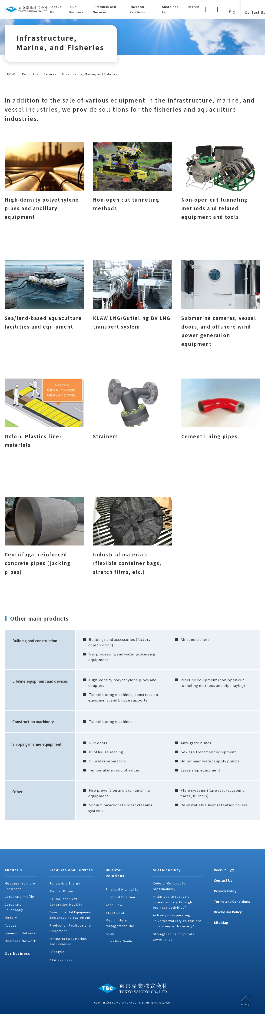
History (11, 917)
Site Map (221, 922)
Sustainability (167, 870)
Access (11, 925)
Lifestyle (57, 951)
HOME (11, 74)
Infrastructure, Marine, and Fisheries (69, 941)
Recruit (220, 870)
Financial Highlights (122, 889)
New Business (61, 959)
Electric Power (62, 891)
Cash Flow (114, 904)
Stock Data (115, 912)
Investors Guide (119, 941)
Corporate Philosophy (14, 907)
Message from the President (20, 886)
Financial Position (120, 897)
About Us (13, 870)
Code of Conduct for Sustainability (170, 886)
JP (230, 10)
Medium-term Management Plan (120, 923)
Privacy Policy (225, 891)
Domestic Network (20, 933)
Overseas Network (20, 941)
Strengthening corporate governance (174, 936)
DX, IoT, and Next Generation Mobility (66, 901)
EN (234, 10)
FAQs (110, 933)
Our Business (17, 953)
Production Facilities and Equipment (70, 928)
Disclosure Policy (228, 912)
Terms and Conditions (232, 901)
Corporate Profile (19, 896)
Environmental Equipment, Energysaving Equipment (71, 915)
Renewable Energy (65, 883)
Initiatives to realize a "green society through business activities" (172, 902)
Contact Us (223, 880)
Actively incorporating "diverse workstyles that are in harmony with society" (177, 920)
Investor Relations (115, 873)
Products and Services (39, 74)
